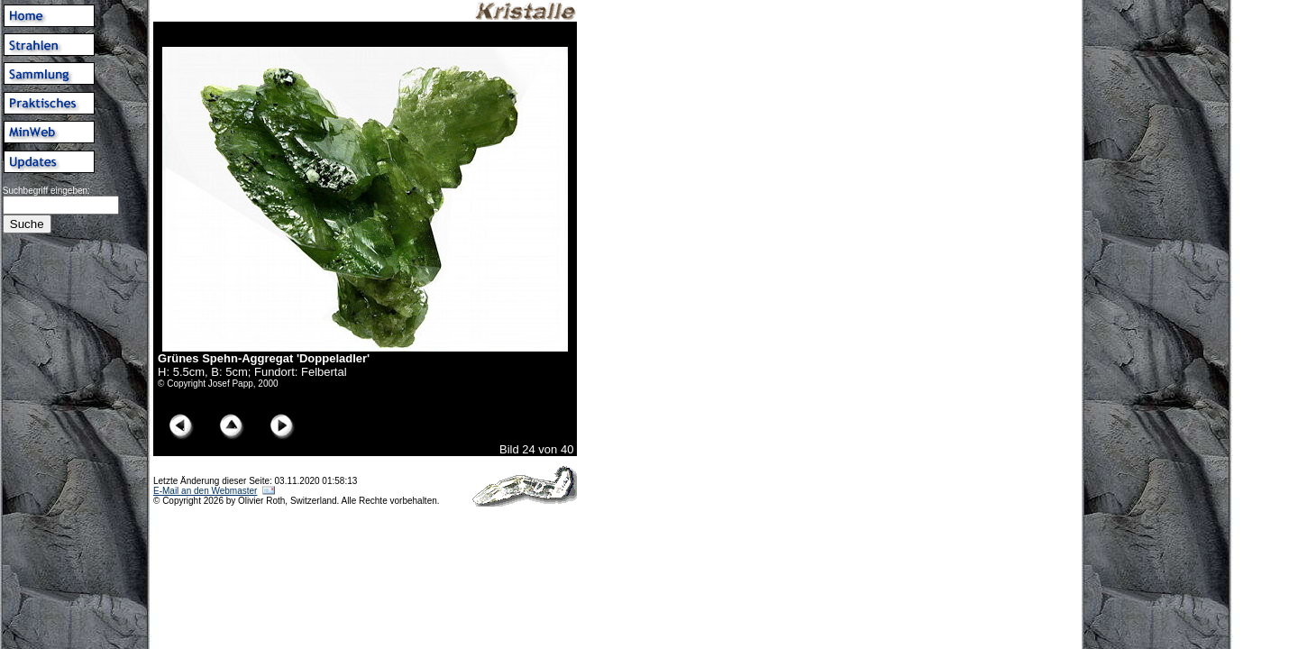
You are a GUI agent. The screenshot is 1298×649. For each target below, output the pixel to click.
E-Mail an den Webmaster (205, 491)
